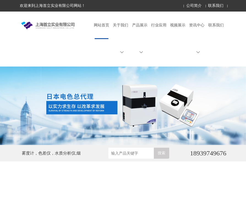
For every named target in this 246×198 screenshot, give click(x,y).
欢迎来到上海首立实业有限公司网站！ (52, 6)
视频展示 (177, 25)
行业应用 (158, 25)
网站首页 (101, 25)
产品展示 (139, 38)
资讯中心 (196, 38)
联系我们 (215, 5)
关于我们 (120, 38)
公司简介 (194, 5)
